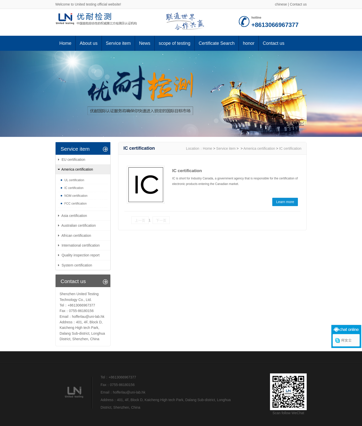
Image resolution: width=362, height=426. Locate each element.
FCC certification (75, 203)
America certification (259, 148)
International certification (81, 245)
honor (248, 43)
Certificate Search (217, 43)
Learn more (285, 202)
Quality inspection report (81, 255)
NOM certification (75, 196)
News (144, 43)
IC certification (73, 188)
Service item (118, 43)
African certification (76, 236)
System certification (77, 265)
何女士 (346, 340)
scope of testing (174, 43)
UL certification (74, 180)
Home (65, 43)
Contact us (298, 4)
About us (89, 43)
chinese (281, 4)
